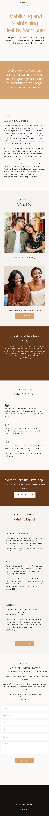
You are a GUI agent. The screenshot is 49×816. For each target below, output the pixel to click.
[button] (24, 359)
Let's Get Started (24, 495)
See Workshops (25, 316)
